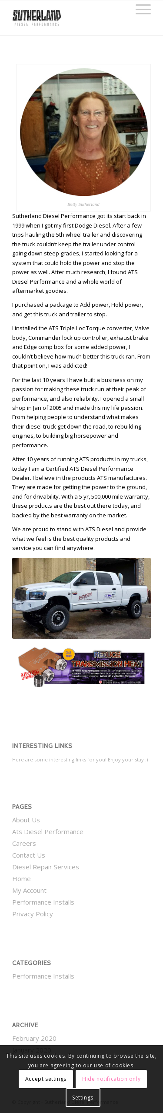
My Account (29, 890)
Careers (24, 843)
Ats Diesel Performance (47, 831)
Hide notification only (111, 1079)
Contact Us (28, 855)
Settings (82, 1097)
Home (21, 878)
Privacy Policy (32, 913)
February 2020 (34, 1038)
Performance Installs (43, 902)
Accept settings (46, 1079)
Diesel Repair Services (45, 866)
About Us (26, 819)
